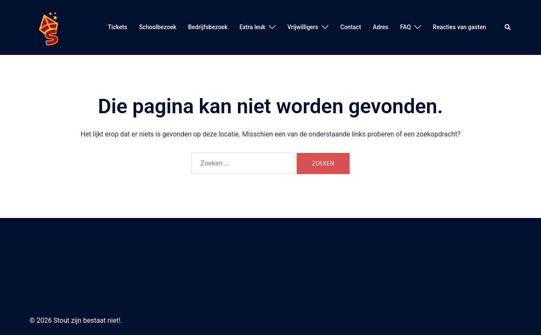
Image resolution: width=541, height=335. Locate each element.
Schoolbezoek (157, 27)
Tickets (117, 27)
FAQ (405, 27)
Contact (350, 27)
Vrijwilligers (302, 27)
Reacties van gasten (459, 27)
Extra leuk (252, 27)
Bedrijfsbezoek (207, 27)
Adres (380, 27)
